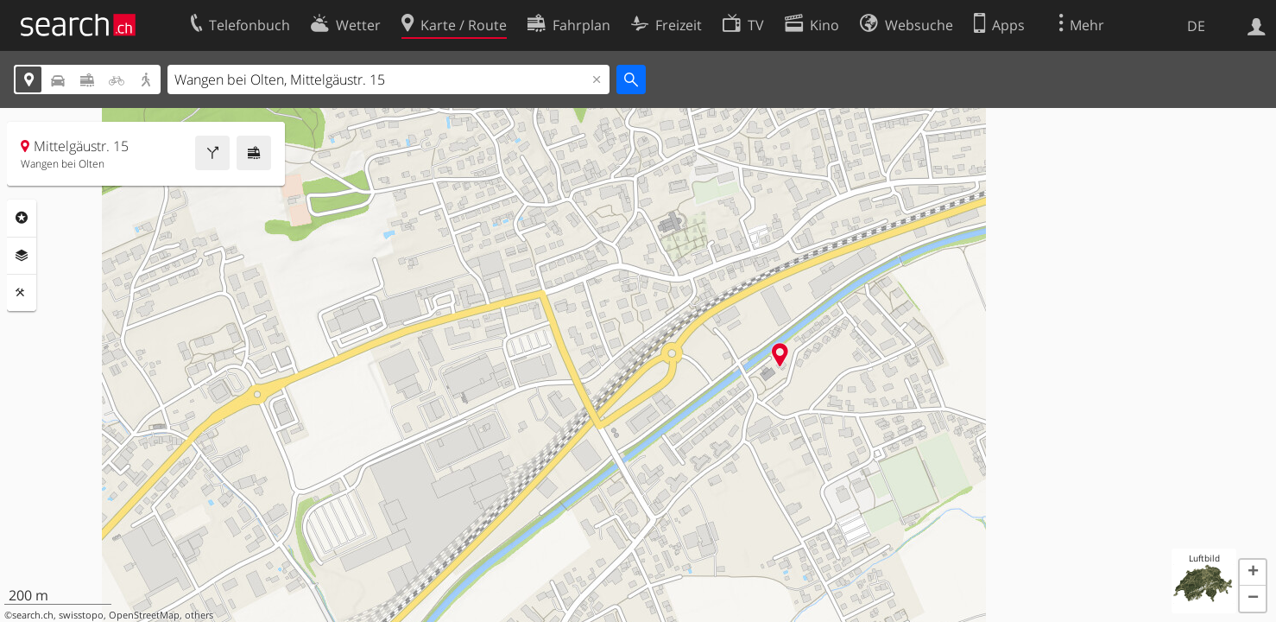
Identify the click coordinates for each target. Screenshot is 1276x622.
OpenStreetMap (144, 615)
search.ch (33, 615)
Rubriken (21, 218)
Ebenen (21, 256)
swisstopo (81, 615)
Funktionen (21, 293)
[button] (1253, 573)
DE (1196, 25)
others (199, 615)
